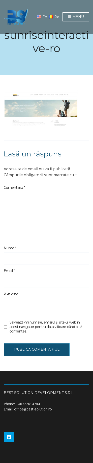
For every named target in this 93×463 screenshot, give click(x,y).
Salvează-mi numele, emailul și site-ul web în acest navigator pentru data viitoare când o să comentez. (45, 326)
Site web (11, 293)
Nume (10, 248)
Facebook (9, 437)
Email (9, 270)
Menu (76, 16)
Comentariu (14, 187)
